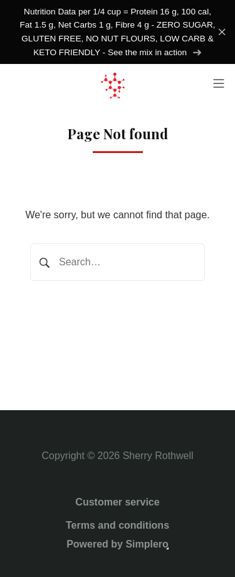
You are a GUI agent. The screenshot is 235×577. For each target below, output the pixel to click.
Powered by (117, 544)
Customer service (117, 502)
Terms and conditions (117, 525)
